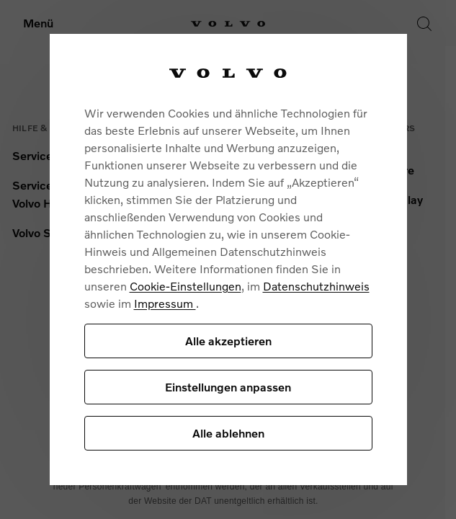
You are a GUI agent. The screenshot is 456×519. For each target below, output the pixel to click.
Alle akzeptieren (228, 340)
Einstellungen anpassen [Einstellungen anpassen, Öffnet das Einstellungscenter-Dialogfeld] (228, 387)
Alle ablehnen (228, 433)
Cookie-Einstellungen (185, 286)
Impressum (165, 303)
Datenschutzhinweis (316, 286)
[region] (228, 259)
